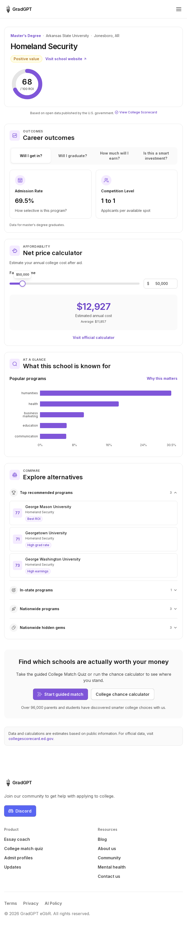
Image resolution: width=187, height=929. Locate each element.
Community (109, 857)
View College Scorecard (136, 112)
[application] (93, 419)
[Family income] (161, 283)
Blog (102, 839)
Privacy (30, 903)
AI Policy (53, 903)
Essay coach (17, 839)
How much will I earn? (114, 155)
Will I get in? (31, 156)
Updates (12, 867)
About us (107, 848)
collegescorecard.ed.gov (31, 738)
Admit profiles (18, 857)
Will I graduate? (72, 156)
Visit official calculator (94, 337)
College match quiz (23, 848)
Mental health (112, 867)
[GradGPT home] (18, 9)
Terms (10, 903)
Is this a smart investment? (156, 155)
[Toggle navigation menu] (179, 9)
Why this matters (162, 378)
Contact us (109, 876)
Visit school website (66, 59)
